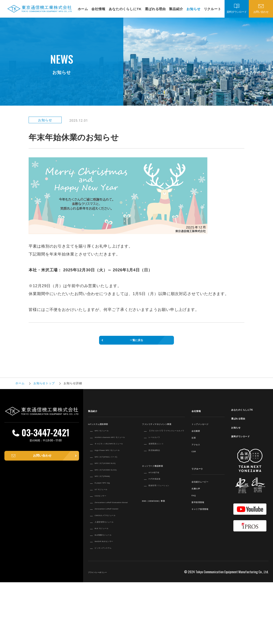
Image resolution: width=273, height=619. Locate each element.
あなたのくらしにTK (125, 9)
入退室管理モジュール (111, 558)
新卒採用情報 (202, 508)
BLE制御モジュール (109, 571)
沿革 (195, 444)
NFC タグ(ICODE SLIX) (113, 486)
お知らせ (193, 9)
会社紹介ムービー (206, 488)
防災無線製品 (158, 465)
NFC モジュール (107, 436)
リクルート (212, 9)
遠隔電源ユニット (162, 458)
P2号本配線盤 (159, 494)
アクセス (199, 450)
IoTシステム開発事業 (105, 430)
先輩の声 (199, 494)
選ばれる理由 (155, 9)
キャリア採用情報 (206, 515)
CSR (195, 457)
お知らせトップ (44, 389)
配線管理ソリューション (167, 500)
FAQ (195, 501)
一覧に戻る (136, 343)
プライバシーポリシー (104, 608)
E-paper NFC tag (108, 510)
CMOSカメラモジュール (113, 551)
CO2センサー (105, 523)
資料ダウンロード (237, 11)
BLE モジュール (106, 564)
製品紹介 (176, 9)
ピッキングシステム (109, 584)
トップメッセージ (206, 430)
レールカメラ (158, 452)
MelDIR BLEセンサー (111, 577)
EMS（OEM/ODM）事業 (161, 516)
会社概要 (199, 437)
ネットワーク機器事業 (159, 481)
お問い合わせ (260, 11)
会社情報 (98, 9)
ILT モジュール (106, 517)
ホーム (83, 9)
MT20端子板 (158, 487)
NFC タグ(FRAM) (108, 504)
